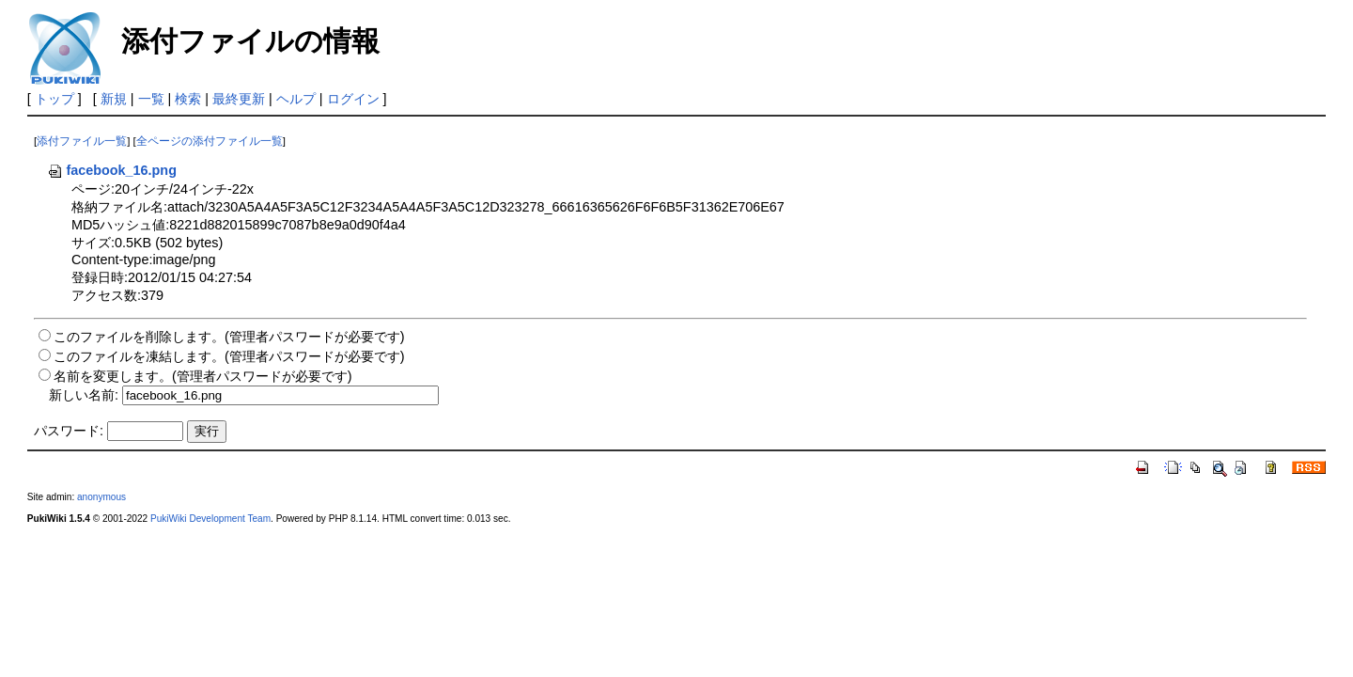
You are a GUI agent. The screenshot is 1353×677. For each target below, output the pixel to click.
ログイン (353, 98)
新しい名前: (83, 394)
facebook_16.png (112, 170)
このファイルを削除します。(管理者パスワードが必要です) (229, 336)
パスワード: (68, 430)
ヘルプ (296, 98)
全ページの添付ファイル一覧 (209, 141)
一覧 (151, 98)
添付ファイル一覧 (82, 141)
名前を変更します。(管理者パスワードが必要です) (203, 376)
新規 (114, 98)
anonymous (101, 497)
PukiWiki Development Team (210, 518)
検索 (188, 98)
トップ (54, 98)
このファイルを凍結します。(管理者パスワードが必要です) (229, 356)
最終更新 (238, 98)
